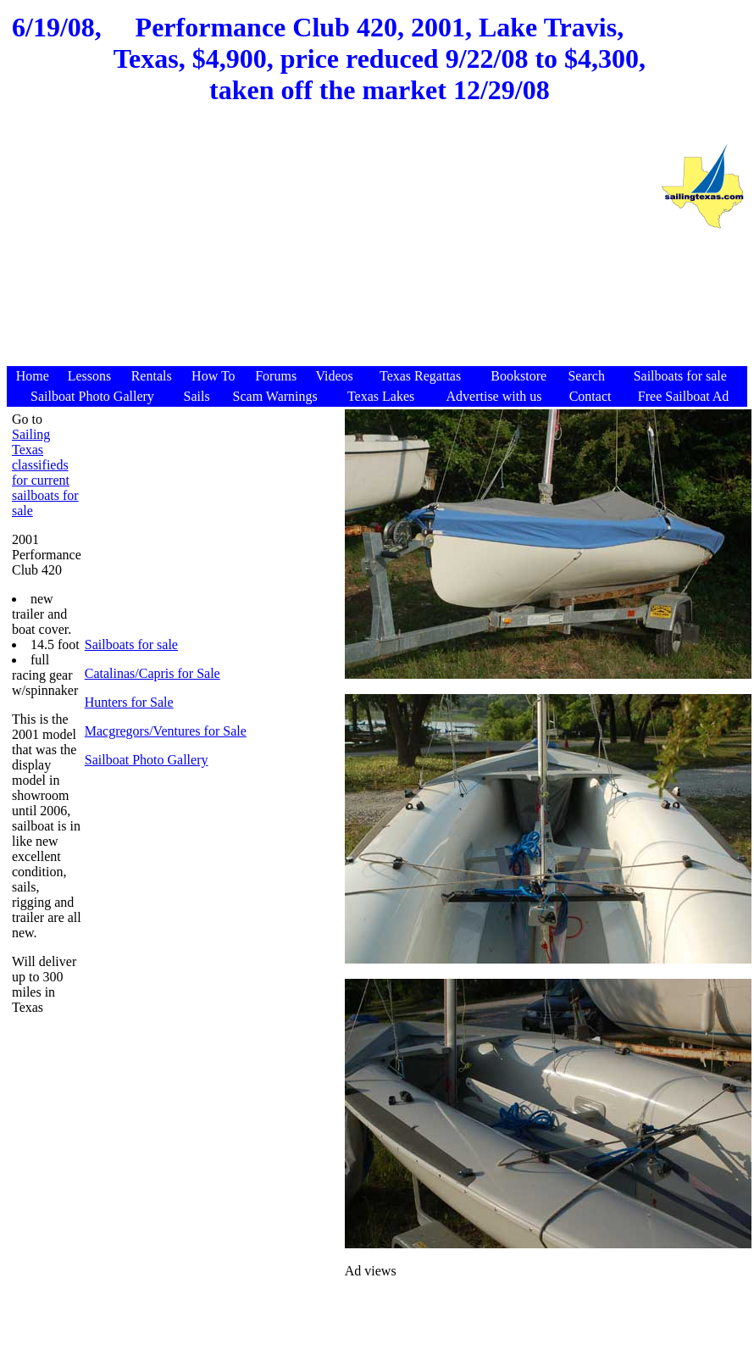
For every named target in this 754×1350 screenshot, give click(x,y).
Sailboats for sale (131, 644)
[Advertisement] (332, 245)
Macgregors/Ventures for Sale (166, 731)
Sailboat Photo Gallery (146, 760)
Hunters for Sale (129, 702)
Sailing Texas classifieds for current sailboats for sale (45, 472)
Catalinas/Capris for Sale (152, 673)
